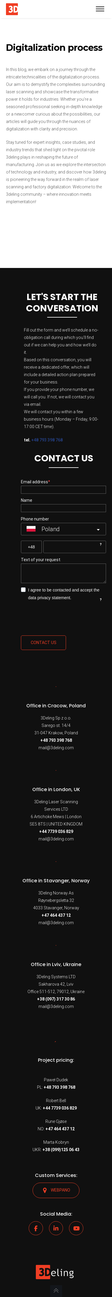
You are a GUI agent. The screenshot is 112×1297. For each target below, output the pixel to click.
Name (26, 500)
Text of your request (40, 559)
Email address (34, 481)
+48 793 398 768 (47, 440)
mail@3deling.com (56, 747)
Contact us (43, 642)
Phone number (35, 519)
